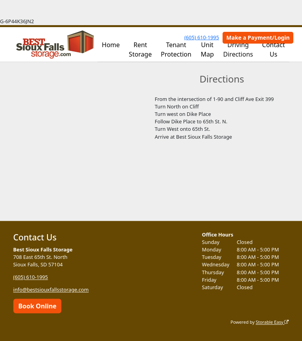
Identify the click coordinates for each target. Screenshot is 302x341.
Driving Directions (238, 49)
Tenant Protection (176, 49)
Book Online (37, 306)
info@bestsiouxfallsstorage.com (51, 289)
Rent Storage (140, 49)
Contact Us (273, 49)
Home (111, 44)
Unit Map (207, 49)
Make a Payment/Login (258, 37)
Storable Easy (272, 322)
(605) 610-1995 (201, 37)
